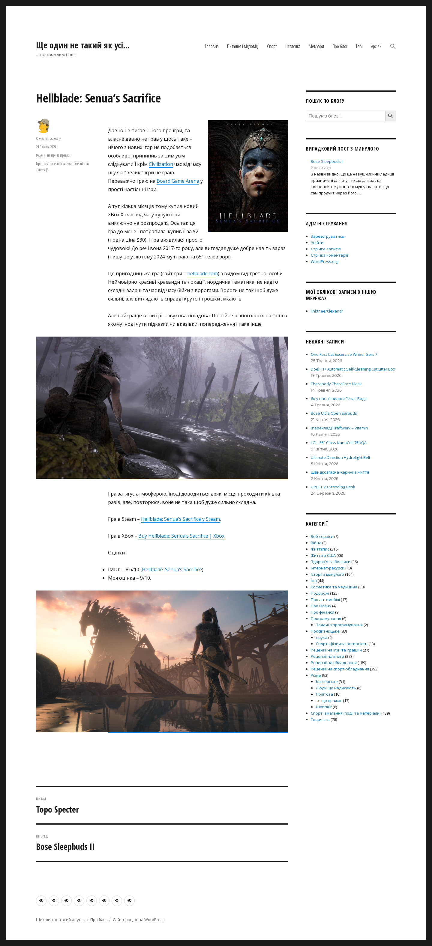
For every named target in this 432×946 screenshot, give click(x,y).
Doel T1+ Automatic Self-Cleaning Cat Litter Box (353, 369)
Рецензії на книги (327, 656)
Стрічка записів (326, 249)
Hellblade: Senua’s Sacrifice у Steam (180, 519)
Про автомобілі (325, 599)
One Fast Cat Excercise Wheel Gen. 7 (344, 354)
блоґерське (327, 681)
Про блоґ (339, 46)
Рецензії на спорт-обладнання (340, 669)
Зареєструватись (327, 236)
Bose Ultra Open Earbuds (334, 413)
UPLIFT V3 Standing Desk (333, 487)
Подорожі (320, 593)
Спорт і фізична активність (342, 643)
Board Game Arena (178, 181)
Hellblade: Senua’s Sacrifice (172, 569)
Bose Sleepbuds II (327, 161)
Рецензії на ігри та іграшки (53, 155)
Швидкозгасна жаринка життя (340, 472)
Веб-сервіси (322, 536)
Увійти (317, 242)
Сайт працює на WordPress (139, 919)
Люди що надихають (336, 688)
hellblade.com (202, 273)
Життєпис (320, 549)
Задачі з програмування (339, 624)
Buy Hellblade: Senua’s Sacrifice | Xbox (181, 536)
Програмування (326, 618)
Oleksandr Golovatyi (49, 138)
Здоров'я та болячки (330, 561)
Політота (324, 694)
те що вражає (329, 700)
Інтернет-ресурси (327, 568)
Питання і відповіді (243, 46)
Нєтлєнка (292, 46)
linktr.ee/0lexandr (327, 311)
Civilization (161, 164)
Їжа (314, 580)
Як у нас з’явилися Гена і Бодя (339, 398)
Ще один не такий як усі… (83, 45)
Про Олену (321, 606)
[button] (393, 47)
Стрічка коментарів (330, 255)
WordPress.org (324, 261)
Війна (316, 542)
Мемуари (316, 46)
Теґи (359, 46)
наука (321, 637)
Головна (212, 46)
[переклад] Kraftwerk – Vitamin (339, 428)
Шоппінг (324, 707)
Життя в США (323, 555)
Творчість (320, 719)
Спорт (272, 46)
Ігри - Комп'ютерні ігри (51, 163)
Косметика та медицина (334, 587)
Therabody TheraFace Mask (336, 383)
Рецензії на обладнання (334, 662)
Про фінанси (322, 612)
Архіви (376, 46)
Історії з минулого (327, 574)
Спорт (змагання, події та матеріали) (345, 713)
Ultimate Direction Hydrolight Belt (340, 457)
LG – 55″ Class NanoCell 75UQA (339, 442)
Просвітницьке (325, 631)
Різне (316, 675)
